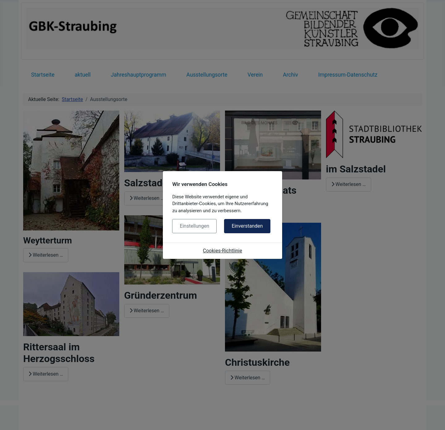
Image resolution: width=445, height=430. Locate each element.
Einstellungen (195, 226)
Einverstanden (247, 226)
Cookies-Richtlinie (222, 251)
